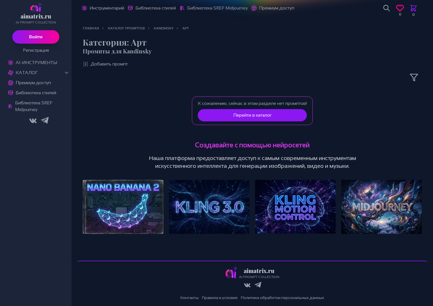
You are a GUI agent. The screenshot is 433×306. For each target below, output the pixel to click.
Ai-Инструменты (36, 62)
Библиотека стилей (36, 92)
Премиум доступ (33, 82)
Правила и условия (219, 297)
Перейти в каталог (252, 115)
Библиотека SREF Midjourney (33, 106)
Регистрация (36, 50)
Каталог (27, 72)
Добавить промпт (105, 64)
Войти (36, 36)
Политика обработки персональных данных (282, 297)
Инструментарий (107, 8)
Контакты (189, 297)
